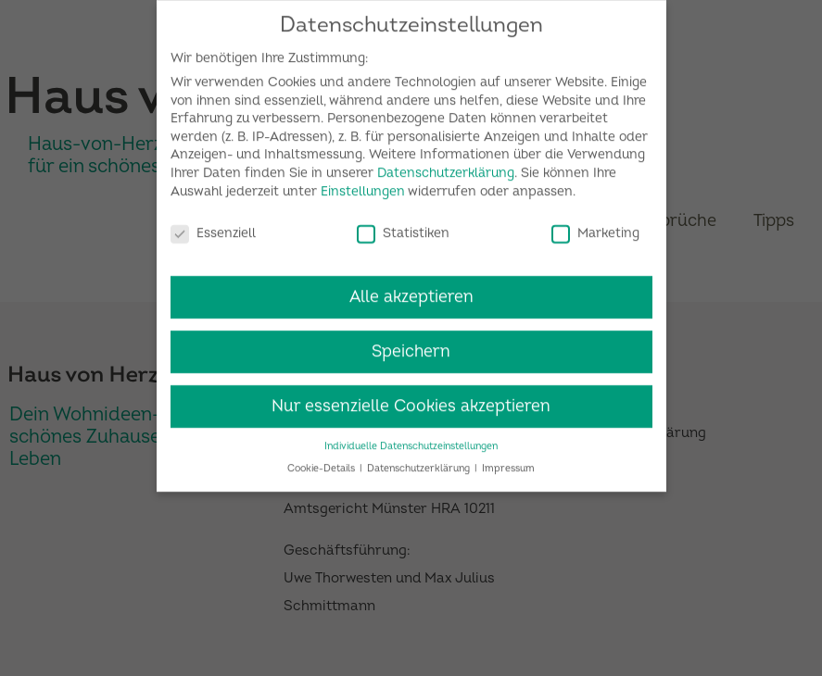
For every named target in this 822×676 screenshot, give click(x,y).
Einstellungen (363, 183)
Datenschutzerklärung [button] (420, 461)
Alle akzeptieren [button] (411, 288)
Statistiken (403, 224)
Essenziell (213, 224)
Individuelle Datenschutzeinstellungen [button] (411, 438)
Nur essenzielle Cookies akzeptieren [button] (411, 397)
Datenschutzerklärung (445, 164)
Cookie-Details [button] (322, 461)
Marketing (595, 224)
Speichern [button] (411, 343)
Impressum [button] (508, 461)
